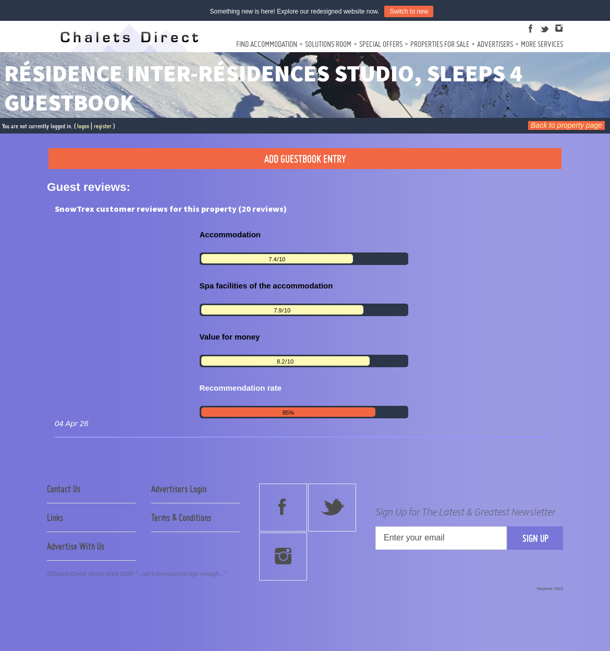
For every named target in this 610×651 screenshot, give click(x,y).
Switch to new (408, 11)
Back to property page (566, 125)
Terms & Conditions (181, 517)
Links (55, 517)
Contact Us (63, 489)
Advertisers (495, 44)
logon (83, 126)
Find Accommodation (266, 44)
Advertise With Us (75, 546)
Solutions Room (328, 44)
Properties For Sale (439, 44)
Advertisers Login (178, 489)
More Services (542, 44)
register (103, 126)
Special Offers (380, 44)
